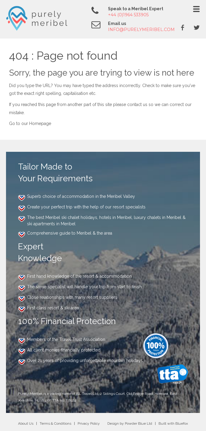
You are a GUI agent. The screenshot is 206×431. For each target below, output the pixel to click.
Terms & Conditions (55, 423)
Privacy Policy (89, 423)
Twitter (196, 27)
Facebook (182, 27)
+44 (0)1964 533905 (128, 14)
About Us (25, 423)
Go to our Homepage (30, 123)
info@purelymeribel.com (141, 29)
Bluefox (181, 423)
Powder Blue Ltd (138, 423)
